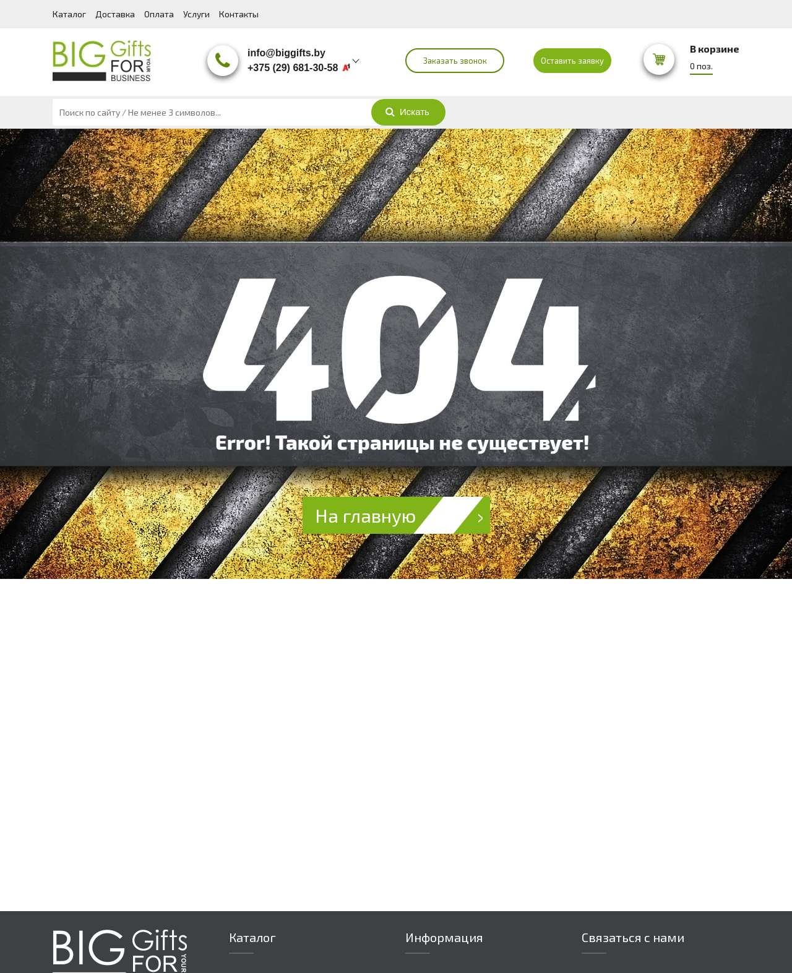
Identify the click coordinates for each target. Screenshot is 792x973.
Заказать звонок (455, 61)
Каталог (69, 14)
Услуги (196, 14)
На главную (402, 515)
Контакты (239, 14)
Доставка (115, 14)
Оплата (159, 14)
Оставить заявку (572, 61)
